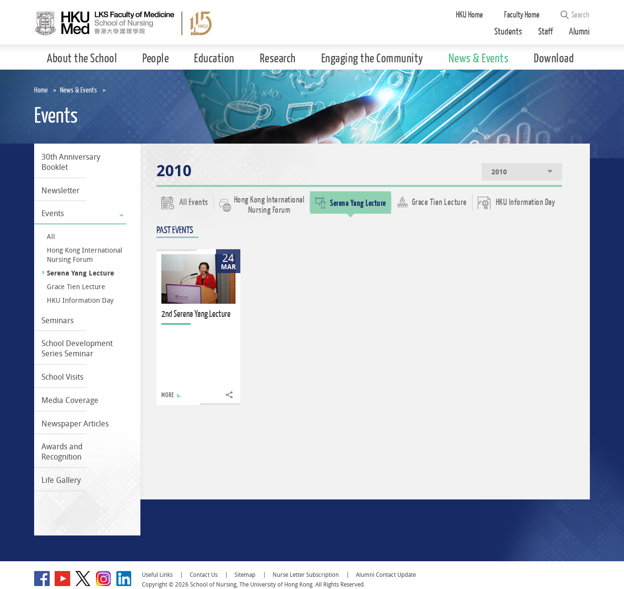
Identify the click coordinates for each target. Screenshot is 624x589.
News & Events (78, 90)
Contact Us (203, 574)
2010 (522, 171)
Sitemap (244, 574)
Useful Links (157, 574)
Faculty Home (522, 14)
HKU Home (469, 14)
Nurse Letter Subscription (306, 574)
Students (508, 32)
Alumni (579, 32)
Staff (545, 32)
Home (41, 90)
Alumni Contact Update (386, 574)
